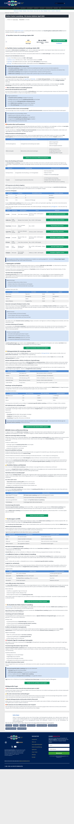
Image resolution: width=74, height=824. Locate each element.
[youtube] (15, 747)
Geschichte (9, 606)
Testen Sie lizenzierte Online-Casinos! (37, 601)
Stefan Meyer (16, 715)
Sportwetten (56, 8)
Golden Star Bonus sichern (57, 220)
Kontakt (33, 757)
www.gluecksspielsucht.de (25, 761)
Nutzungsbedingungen (37, 744)
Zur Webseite (59, 43)
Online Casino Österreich (42, 725)
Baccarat (31, 10)
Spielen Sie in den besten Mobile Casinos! (37, 426)
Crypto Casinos (9, 725)
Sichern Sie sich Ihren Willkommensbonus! (37, 157)
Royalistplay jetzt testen (57, 225)
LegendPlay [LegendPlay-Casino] (9, 61)
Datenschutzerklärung (37, 747)
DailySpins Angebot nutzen (57, 252)
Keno (39, 10)
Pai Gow (49, 10)
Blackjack (20, 10)
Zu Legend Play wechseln (57, 231)
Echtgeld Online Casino (19, 30)
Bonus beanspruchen (59, 40)
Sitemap (34, 754)
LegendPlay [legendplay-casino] (27, 79)
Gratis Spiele (42, 8)
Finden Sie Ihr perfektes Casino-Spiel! (37, 683)
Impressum (34, 739)
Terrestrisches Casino (49, 8)
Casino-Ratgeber (29, 8)
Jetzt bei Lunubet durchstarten (57, 214)
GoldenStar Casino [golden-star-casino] (11, 59)
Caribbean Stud (57, 10)
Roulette (28, 10)
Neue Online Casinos (31, 725)
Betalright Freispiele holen (57, 237)
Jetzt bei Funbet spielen (57, 246)
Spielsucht (34, 749)
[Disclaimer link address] (11, 742)
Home (14, 8)
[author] (6, 19)
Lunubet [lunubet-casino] (9, 58)
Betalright (28, 43)
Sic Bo (37, 10)
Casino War (53, 10)
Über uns (34, 742)
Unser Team (34, 752)
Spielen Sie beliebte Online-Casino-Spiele (37, 348)
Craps (35, 10)
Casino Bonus (23, 8)
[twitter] (12, 747)
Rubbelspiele (45, 10)
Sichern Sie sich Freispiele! (37, 515)
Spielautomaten (16, 10)
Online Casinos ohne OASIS (11, 728)
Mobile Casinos (23, 725)
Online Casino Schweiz (52, 725)
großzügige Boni (54, 206)
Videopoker (24, 10)
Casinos (17, 8)
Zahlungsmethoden (45, 353)
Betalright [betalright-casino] (9, 63)
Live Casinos (16, 725)
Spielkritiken (36, 8)
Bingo (42, 10)
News (60, 8)
